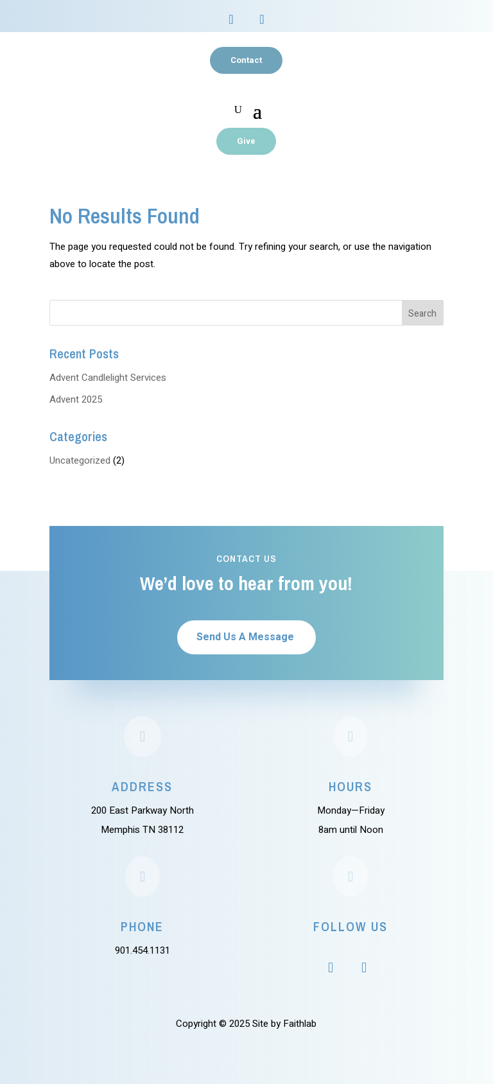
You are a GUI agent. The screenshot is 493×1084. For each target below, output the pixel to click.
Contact (246, 60)
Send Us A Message (245, 637)
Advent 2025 (75, 399)
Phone (142, 926)
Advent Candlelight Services (107, 378)
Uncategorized (79, 460)
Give (246, 141)
